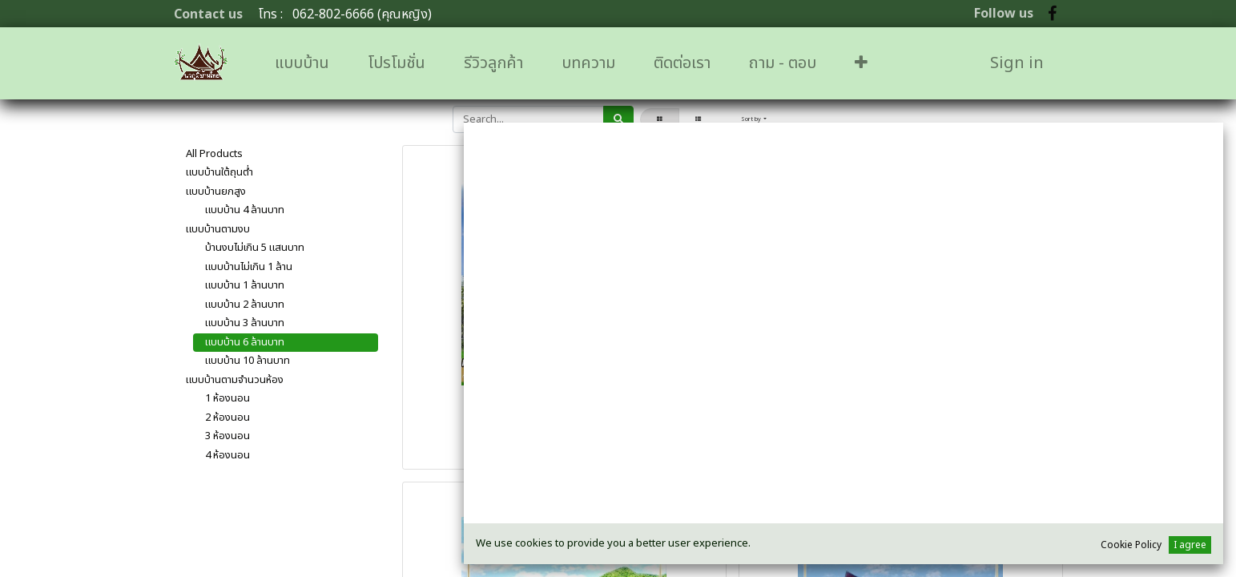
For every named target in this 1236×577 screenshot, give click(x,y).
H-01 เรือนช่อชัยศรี (564, 431)
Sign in (1017, 63)
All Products (214, 154)
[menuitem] (302, 63)
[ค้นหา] (618, 119)
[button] (861, 63)
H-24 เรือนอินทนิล (901, 431)
